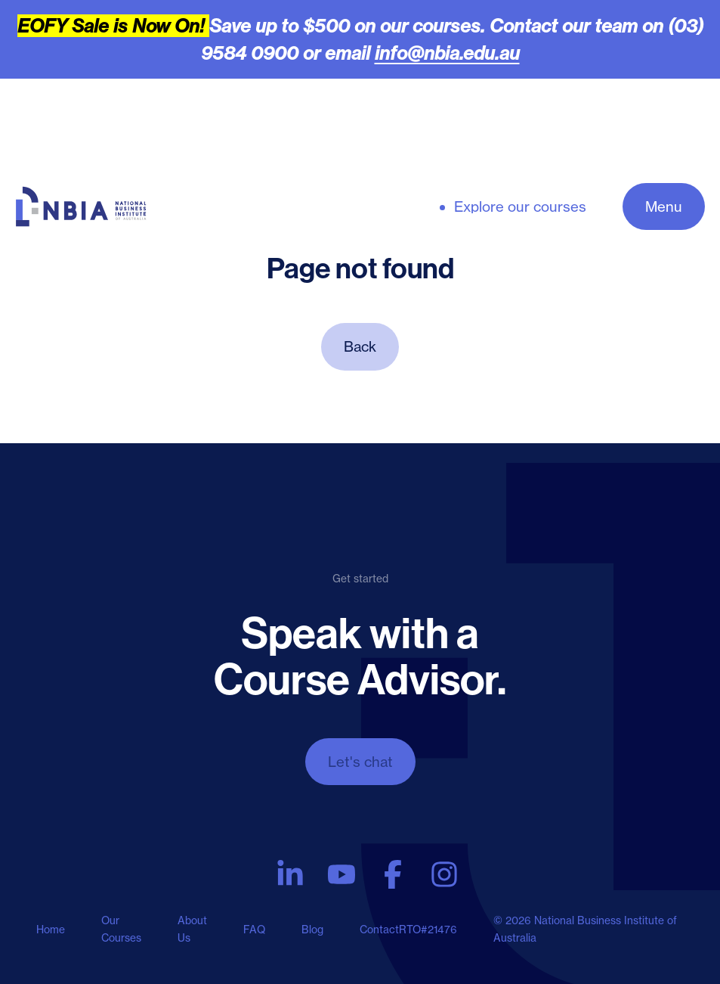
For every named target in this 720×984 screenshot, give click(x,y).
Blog (312, 929)
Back (360, 346)
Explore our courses (520, 207)
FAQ (254, 929)
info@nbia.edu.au (447, 53)
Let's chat (360, 762)
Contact (379, 929)
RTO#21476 (428, 929)
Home (50, 929)
